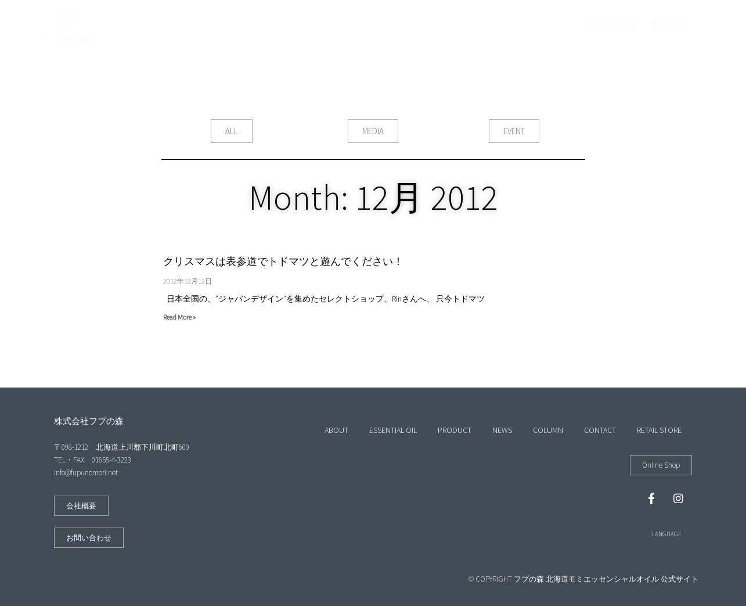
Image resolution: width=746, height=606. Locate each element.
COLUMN (432, 25)
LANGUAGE (667, 534)
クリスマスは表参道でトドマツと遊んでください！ (283, 261)
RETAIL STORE (543, 25)
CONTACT (484, 25)
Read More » (179, 317)
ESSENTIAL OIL (277, 25)
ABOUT (220, 25)
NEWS (386, 25)
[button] (232, 131)
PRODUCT (338, 25)
